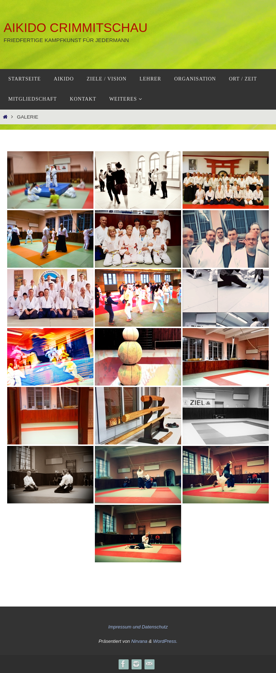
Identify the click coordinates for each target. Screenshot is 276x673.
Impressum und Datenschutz (137, 627)
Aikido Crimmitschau (76, 27)
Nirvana (139, 641)
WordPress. (165, 641)
